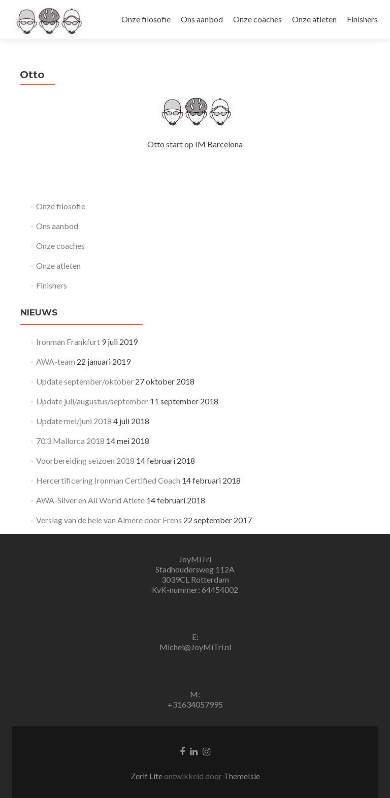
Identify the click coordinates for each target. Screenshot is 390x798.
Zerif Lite (147, 776)
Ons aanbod (202, 19)
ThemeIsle (241, 776)
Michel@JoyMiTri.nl (195, 647)
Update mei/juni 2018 (74, 421)
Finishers (362, 19)
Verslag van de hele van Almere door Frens (109, 520)
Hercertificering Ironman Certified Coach (108, 480)
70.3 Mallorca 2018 (70, 440)
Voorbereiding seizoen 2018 (85, 460)
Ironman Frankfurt (68, 341)
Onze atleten (314, 19)
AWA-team (55, 361)
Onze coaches (257, 19)
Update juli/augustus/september (92, 401)
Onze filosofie (146, 19)
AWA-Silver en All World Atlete (90, 500)
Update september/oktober (85, 381)
